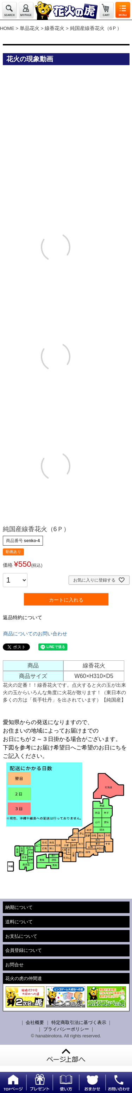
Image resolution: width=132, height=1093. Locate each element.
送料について (19, 921)
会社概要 (35, 1022)
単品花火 (29, 28)
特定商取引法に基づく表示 (78, 1022)
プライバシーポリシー (66, 1029)
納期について (19, 907)
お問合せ (14, 964)
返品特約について (22, 617)
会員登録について (23, 950)
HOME (7, 28)
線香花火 (54, 28)
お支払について (21, 936)
